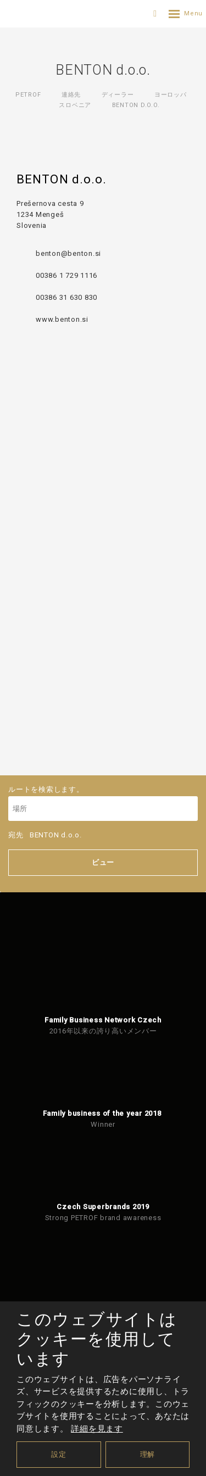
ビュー (103, 862)
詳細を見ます (97, 1429)
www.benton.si (62, 319)
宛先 (45, 835)
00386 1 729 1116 (66, 275)
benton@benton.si (68, 253)
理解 (147, 1454)
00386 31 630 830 (66, 297)
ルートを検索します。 (103, 803)
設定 (58, 1454)
